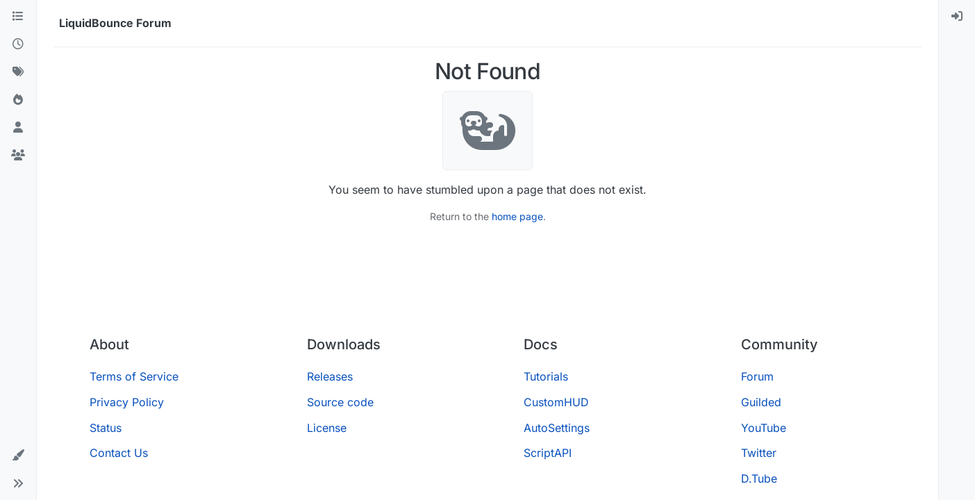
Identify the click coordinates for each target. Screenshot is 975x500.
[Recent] (18, 44)
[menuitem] (956, 17)
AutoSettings (557, 428)
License (327, 428)
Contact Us (119, 453)
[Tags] (18, 72)
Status (106, 428)
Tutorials (546, 376)
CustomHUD (556, 402)
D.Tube (759, 478)
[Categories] (18, 17)
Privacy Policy (127, 402)
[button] (18, 455)
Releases (330, 376)
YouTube (763, 428)
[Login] (956, 17)
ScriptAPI (548, 453)
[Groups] (18, 155)
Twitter (758, 453)
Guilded (761, 402)
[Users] (18, 128)
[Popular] (18, 100)
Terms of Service (134, 376)
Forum (757, 376)
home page (517, 216)
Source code (340, 402)
